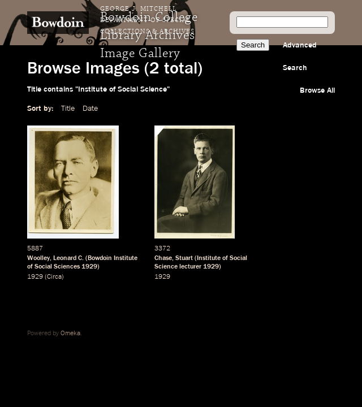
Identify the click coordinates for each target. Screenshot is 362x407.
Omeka (70, 333)
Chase (163, 258)
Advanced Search (300, 56)
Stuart (184, 258)
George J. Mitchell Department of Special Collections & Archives (147, 20)
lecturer (190, 266)
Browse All (317, 90)
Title (68, 108)
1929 (89, 266)
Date (90, 108)
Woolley (38, 258)
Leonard (64, 258)
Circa (54, 277)
